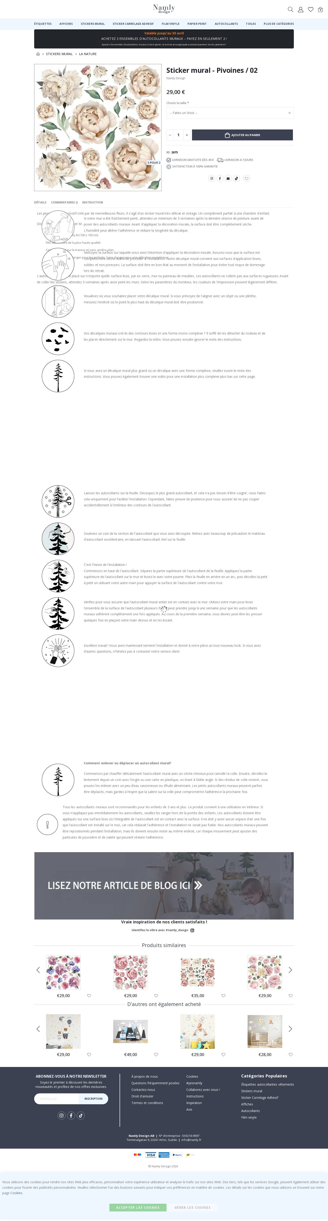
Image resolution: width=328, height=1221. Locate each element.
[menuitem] (42, 23)
